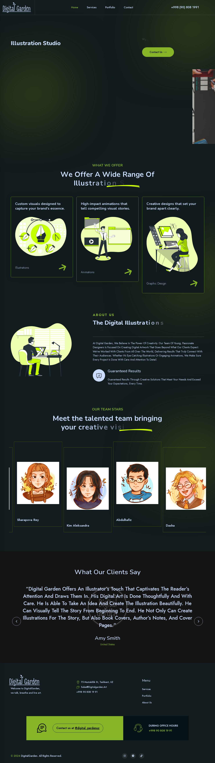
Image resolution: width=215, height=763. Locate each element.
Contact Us (158, 52)
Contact (128, 7)
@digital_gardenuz (87, 728)
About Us (147, 702)
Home (74, 7)
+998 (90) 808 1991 (185, 7)
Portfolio (110, 7)
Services (92, 7)
